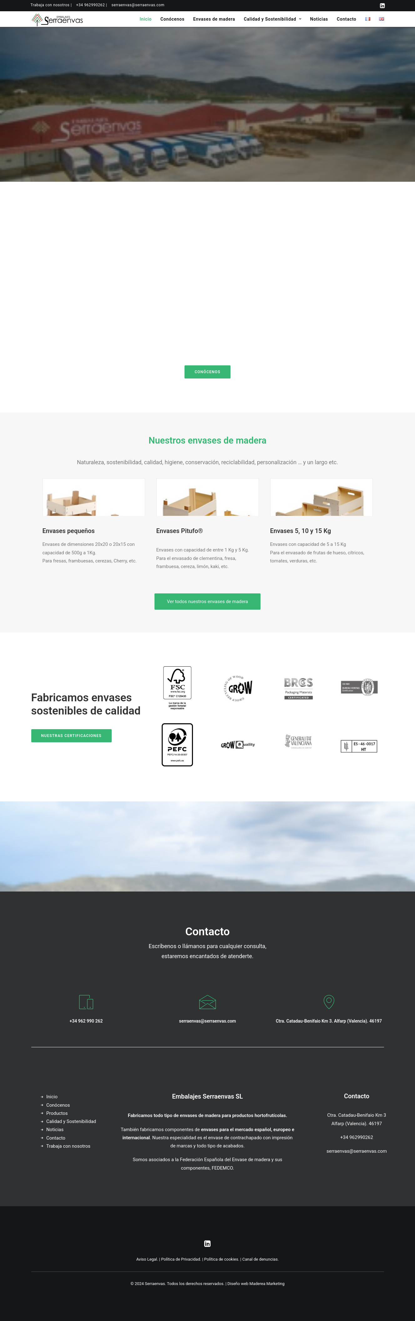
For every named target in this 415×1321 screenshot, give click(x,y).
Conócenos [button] (207, 372)
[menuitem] (51, 5)
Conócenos (172, 19)
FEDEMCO (222, 1168)
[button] (382, 5)
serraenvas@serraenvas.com (137, 5)
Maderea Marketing (267, 1283)
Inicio (145, 19)
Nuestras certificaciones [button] (71, 736)
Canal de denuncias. (260, 1259)
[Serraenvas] (57, 19)
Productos (57, 1113)
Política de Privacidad (180, 1259)
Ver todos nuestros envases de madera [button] (207, 601)
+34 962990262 (356, 1137)
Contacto (346, 19)
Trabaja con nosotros (68, 1146)
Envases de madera (214, 19)
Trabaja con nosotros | (51, 5)
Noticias (319, 19)
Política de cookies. (221, 1259)
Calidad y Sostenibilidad (272, 19)
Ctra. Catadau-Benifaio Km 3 (356, 1115)
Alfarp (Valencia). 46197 (356, 1123)
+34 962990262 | (91, 5)
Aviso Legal (146, 1259)
